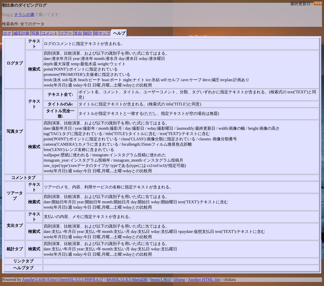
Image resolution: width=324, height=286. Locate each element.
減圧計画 (21, 33)
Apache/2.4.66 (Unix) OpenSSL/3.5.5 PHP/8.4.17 (62, 279)
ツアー (66, 33)
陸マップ (102, 33)
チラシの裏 (24, 14)
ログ (7, 33)
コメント (50, 33)
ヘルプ (119, 33)
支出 (78, 33)
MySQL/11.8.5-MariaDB (126, 279)
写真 (35, 33)
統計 (88, 33)
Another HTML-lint (204, 279)
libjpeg (179, 279)
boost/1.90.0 (161, 279)
